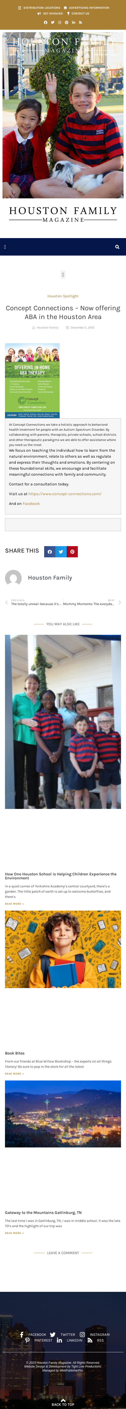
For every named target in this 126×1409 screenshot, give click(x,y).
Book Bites (14, 1053)
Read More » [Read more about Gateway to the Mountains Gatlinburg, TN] (14, 1233)
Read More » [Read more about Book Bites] (14, 1073)
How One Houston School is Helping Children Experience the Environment (61, 876)
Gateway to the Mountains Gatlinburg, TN (43, 1212)
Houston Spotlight (63, 296)
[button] (4, 247)
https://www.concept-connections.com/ (65, 493)
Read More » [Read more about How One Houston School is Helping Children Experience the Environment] (14, 903)
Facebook (31, 503)
